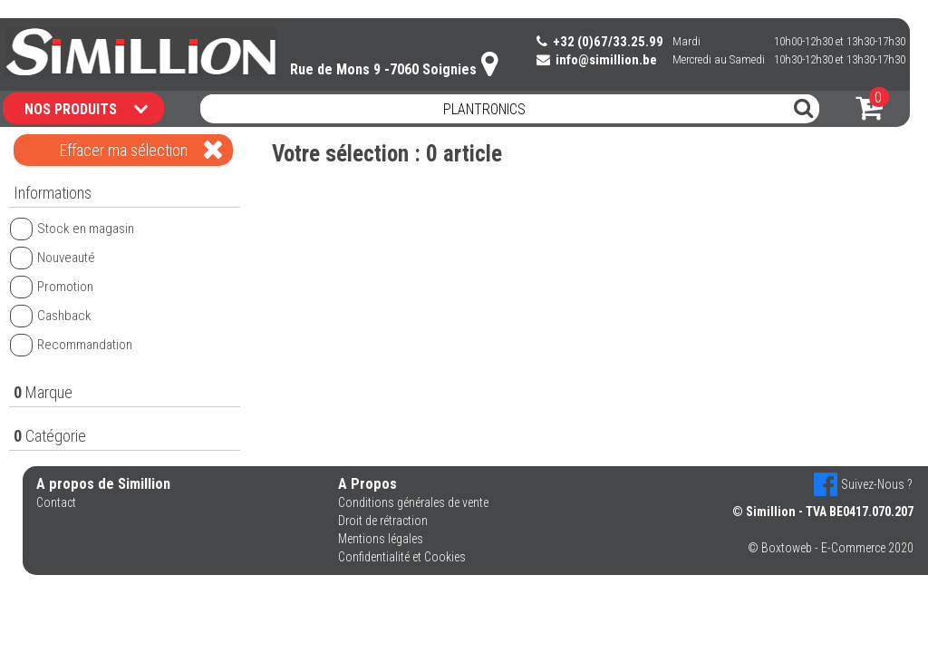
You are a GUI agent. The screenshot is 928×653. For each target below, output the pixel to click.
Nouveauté (52, 257)
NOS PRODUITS (86, 109)
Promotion (51, 286)
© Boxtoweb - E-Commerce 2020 (831, 548)
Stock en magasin (72, 228)
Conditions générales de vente (413, 502)
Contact (56, 502)
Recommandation (71, 344)
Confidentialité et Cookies (402, 557)
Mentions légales (380, 538)
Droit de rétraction (383, 520)
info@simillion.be (596, 60)
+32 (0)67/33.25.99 (599, 42)
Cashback (51, 315)
